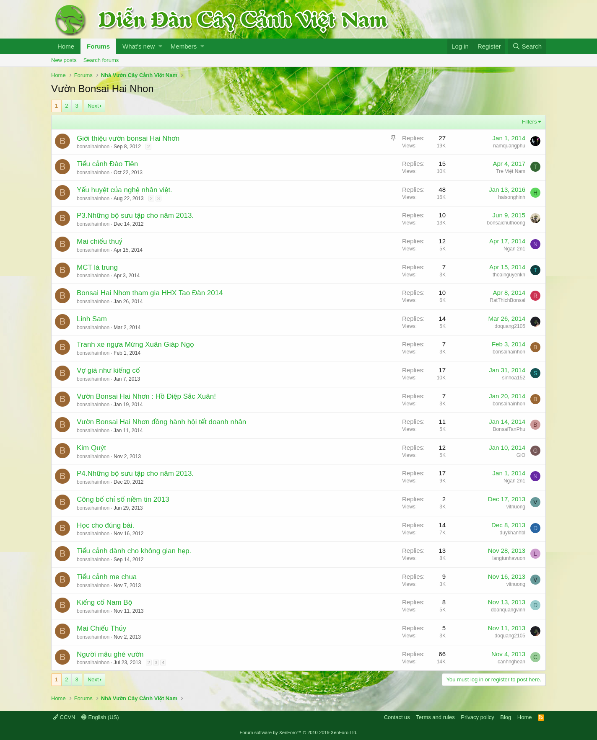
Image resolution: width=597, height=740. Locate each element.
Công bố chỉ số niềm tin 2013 (123, 499)
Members (184, 46)
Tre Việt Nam (510, 171)
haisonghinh (511, 197)
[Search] (527, 46)
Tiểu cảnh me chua (107, 577)
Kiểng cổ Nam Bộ (104, 602)
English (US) (100, 717)
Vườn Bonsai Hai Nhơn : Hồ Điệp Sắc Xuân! (146, 396)
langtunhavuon (508, 558)
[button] (160, 46)
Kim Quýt (91, 448)
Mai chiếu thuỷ (99, 241)
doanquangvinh (508, 610)
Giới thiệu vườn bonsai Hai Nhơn (128, 138)
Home (65, 46)
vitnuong (515, 507)
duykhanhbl (512, 533)
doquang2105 (510, 326)
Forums (98, 46)
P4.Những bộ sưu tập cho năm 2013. (135, 473)
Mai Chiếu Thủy (101, 628)
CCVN (64, 717)
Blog (505, 717)
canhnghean (511, 662)
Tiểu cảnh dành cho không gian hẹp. (134, 551)
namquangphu (509, 146)
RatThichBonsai (507, 300)
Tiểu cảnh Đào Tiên (107, 164)
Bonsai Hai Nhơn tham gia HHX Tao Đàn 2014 (150, 293)
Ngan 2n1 (514, 249)
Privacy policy (477, 717)
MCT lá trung (97, 267)
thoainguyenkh (509, 275)
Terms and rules (435, 717)
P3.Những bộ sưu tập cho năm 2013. (135, 215)
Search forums (101, 60)
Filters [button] (529, 122)
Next (93, 106)
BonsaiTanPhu (509, 429)
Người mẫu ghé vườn (110, 654)
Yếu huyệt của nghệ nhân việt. (124, 190)
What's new (138, 46)
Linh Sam (92, 319)
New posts (64, 60)
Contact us (397, 717)
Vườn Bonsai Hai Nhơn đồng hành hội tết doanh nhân (161, 422)
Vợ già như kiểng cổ (108, 370)
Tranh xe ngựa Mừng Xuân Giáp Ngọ (135, 344)
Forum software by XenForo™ (299, 732)
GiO (521, 455)
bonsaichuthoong (506, 223)
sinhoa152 (513, 378)
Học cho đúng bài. (105, 525)
